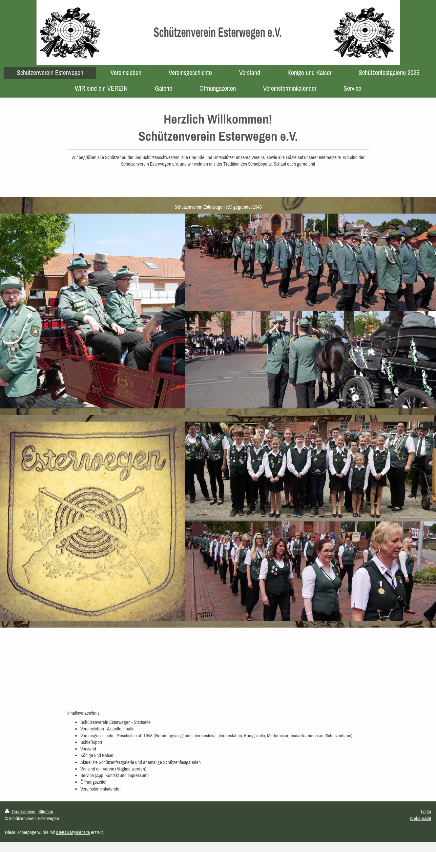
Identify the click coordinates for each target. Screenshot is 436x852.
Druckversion (20, 811)
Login (426, 811)
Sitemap (45, 811)
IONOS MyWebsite (73, 832)
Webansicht (420, 818)
